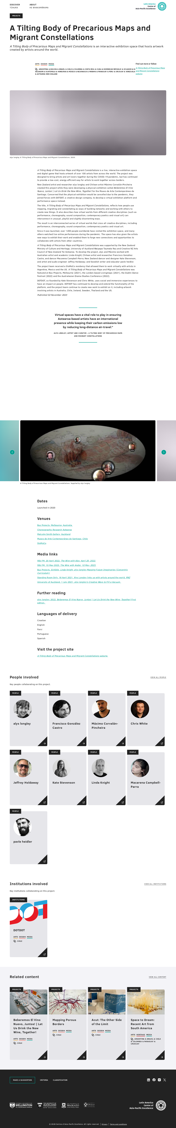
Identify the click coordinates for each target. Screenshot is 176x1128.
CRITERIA (44, 1080)
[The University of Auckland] (46, 1105)
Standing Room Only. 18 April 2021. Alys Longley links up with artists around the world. (83, 577)
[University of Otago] (89, 1105)
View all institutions (155, 884)
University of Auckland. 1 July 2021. (79, 582)
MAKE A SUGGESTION (22, 1080)
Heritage (140, 1034)
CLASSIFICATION (60, 1080)
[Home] (151, 10)
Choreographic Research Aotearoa (54, 529)
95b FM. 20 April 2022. (66, 560)
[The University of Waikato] (70, 1105)
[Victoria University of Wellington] (21, 1105)
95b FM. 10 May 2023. (66, 565)
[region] (19, 71)
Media (51, 64)
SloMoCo (41, 543)
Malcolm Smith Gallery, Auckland (53, 534)
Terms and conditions (118, 1124)
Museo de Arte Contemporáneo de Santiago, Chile (62, 538)
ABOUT (39, 6)
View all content (157, 977)
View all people (158, 677)
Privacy (104, 1124)
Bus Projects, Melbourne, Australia (55, 525)
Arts (37, 64)
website (150, 71)
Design (44, 64)
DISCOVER (15, 6)
